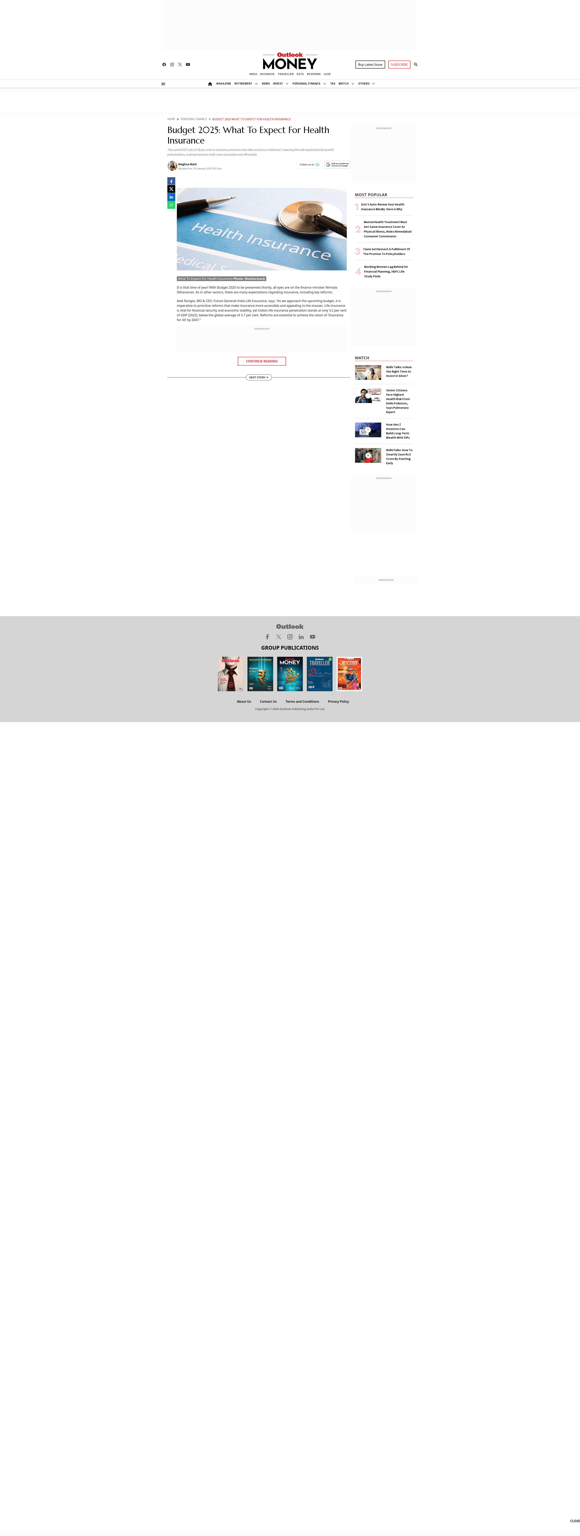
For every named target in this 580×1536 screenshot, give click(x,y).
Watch (344, 84)
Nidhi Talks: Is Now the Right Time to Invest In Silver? (399, 371)
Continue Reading (262, 361)
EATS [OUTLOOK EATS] (300, 74)
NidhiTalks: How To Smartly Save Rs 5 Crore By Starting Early (399, 456)
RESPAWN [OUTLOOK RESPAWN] (314, 74)
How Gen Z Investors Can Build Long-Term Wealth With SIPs (398, 431)
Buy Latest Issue (370, 64)
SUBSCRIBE (399, 64)
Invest (278, 84)
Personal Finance (307, 84)
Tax (332, 84)
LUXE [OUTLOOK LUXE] (327, 74)
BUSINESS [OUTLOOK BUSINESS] (267, 74)
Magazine (223, 84)
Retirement (243, 84)
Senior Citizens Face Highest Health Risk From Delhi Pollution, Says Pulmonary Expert (398, 401)
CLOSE (575, 1521)
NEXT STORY (258, 377)
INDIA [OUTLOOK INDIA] (253, 74)
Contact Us (268, 701)
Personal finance (194, 119)
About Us (244, 701)
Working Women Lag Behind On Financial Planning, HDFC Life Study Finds (386, 271)
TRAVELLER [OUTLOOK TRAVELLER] (286, 74)
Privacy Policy (338, 701)
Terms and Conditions (302, 701)
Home (171, 119)
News (266, 84)
